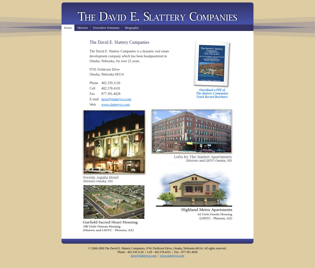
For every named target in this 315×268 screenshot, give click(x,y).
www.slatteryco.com (115, 104)
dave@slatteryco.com (116, 99)
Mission (82, 28)
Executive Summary (106, 28)
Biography (132, 28)
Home (68, 28)
